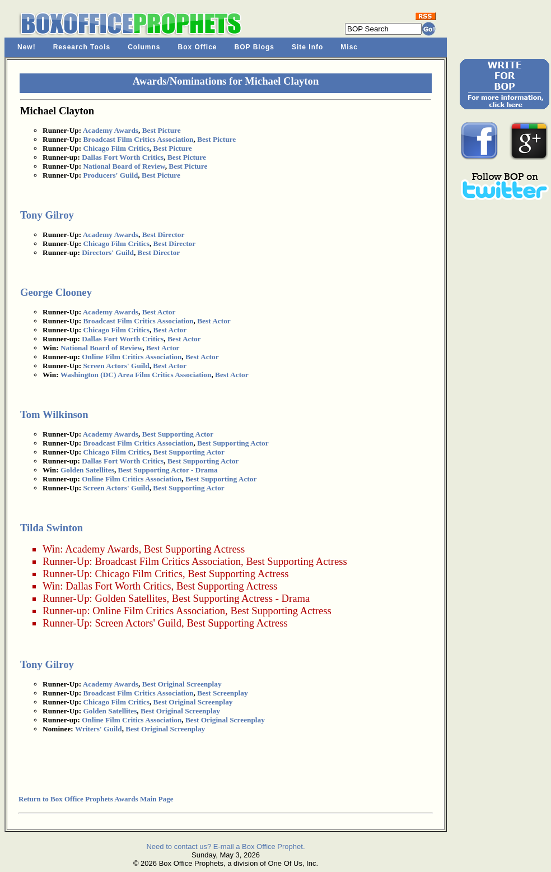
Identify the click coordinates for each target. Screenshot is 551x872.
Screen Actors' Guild (116, 365)
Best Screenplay (222, 693)
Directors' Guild (108, 252)
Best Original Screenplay (182, 684)
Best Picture (161, 130)
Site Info (307, 47)
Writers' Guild (98, 729)
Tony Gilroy (47, 215)
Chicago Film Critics (116, 148)
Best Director (163, 234)
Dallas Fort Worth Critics (123, 157)
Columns (144, 47)
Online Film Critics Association (131, 356)
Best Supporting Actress (194, 549)
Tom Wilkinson (54, 414)
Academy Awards (110, 130)
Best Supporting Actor (177, 434)
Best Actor (159, 312)
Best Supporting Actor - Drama (168, 470)
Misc (349, 47)
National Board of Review (124, 166)
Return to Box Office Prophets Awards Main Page (95, 799)
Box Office (197, 47)
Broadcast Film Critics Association (138, 139)
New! (26, 47)
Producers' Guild (110, 175)
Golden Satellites (87, 470)
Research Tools (81, 47)
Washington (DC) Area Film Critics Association (136, 374)
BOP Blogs (254, 47)
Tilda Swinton (51, 528)
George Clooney (56, 292)
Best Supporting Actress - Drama (241, 598)
